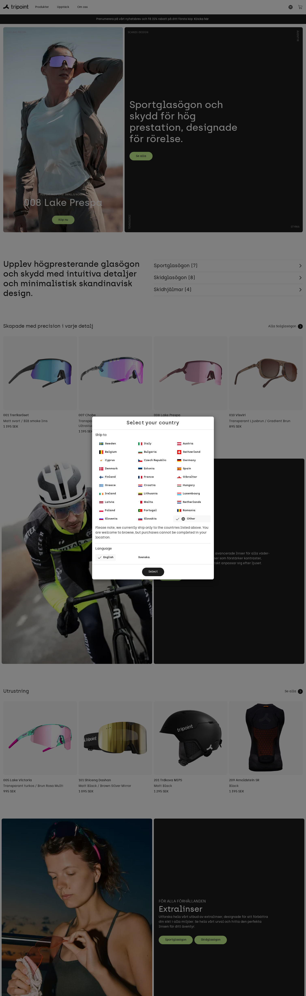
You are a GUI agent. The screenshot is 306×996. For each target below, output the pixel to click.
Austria (185, 439)
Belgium (108, 449)
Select (153, 576)
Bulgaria (147, 448)
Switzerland (189, 449)
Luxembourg (189, 494)
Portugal (147, 512)
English (106, 562)
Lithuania (148, 494)
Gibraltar (187, 476)
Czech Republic (152, 458)
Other (186, 522)
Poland (107, 512)
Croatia (147, 485)
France (146, 476)
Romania (186, 512)
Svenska (144, 561)
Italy (145, 439)
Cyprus (107, 458)
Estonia (146, 467)
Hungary (186, 485)
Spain (184, 467)
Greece (107, 485)
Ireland (107, 494)
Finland (108, 476)
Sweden (108, 439)
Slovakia (147, 522)
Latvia (107, 503)
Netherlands (189, 503)
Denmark (108, 467)
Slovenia (108, 522)
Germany (186, 458)
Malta (145, 503)
